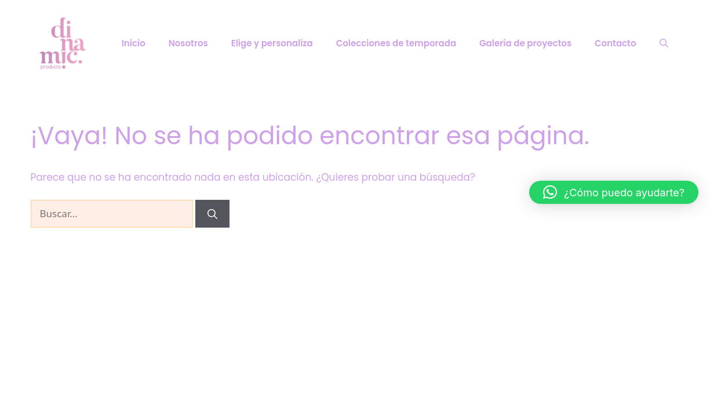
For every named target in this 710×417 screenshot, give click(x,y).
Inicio (133, 43)
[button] (613, 192)
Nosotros (188, 43)
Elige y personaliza (272, 43)
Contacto (615, 43)
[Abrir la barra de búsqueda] (664, 43)
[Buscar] (212, 214)
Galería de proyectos (525, 43)
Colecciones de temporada (396, 43)
